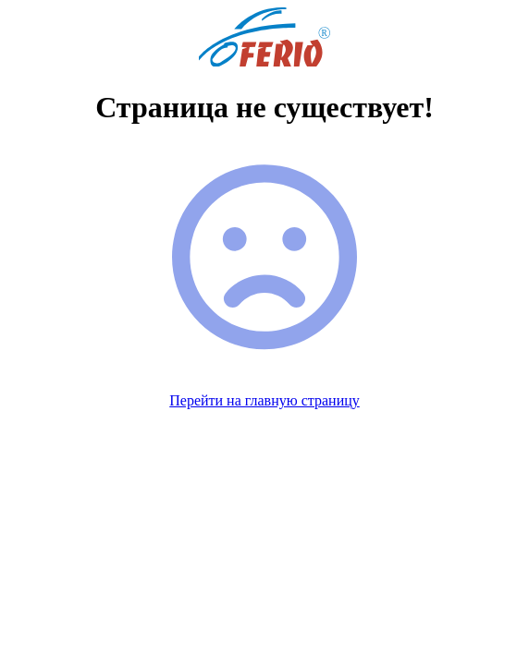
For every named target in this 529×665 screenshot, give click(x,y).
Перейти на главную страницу (264, 400)
